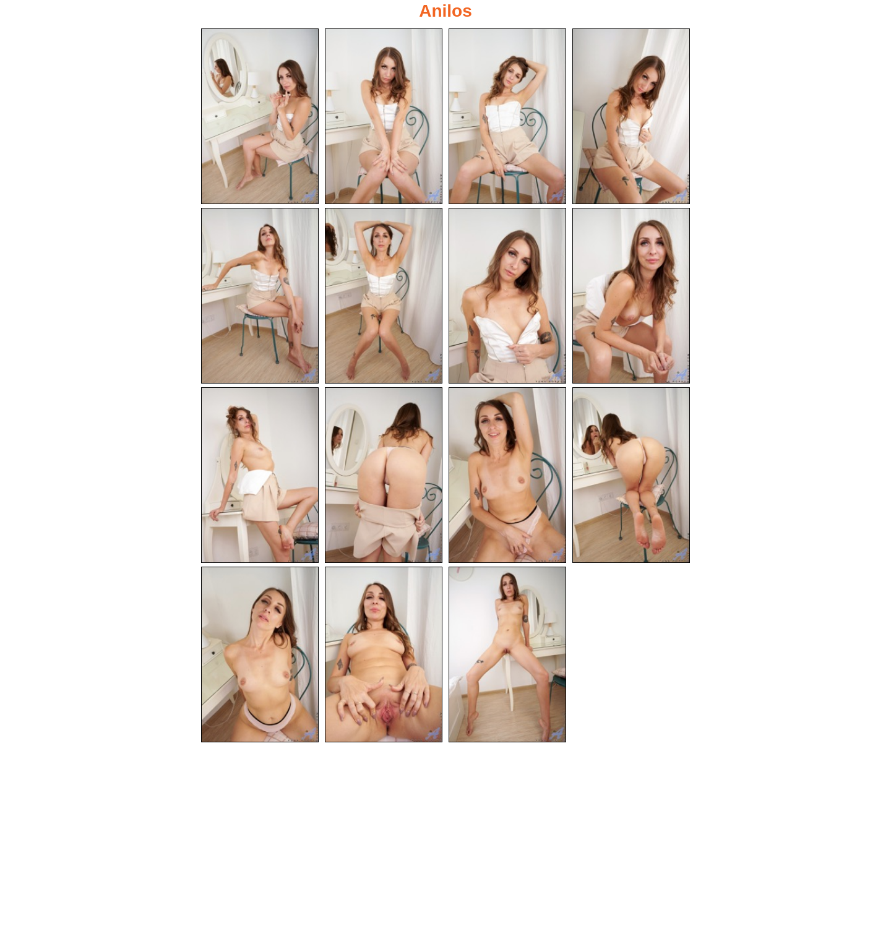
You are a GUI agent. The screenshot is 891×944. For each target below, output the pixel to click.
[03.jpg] (507, 116)
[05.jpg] (260, 296)
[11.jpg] (507, 476)
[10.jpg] (383, 476)
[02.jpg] (383, 116)
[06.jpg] (383, 296)
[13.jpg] (260, 656)
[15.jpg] (507, 656)
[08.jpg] (631, 296)
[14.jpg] (383, 656)
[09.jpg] (260, 476)
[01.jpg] (260, 116)
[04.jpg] (631, 116)
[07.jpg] (507, 296)
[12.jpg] (631, 476)
